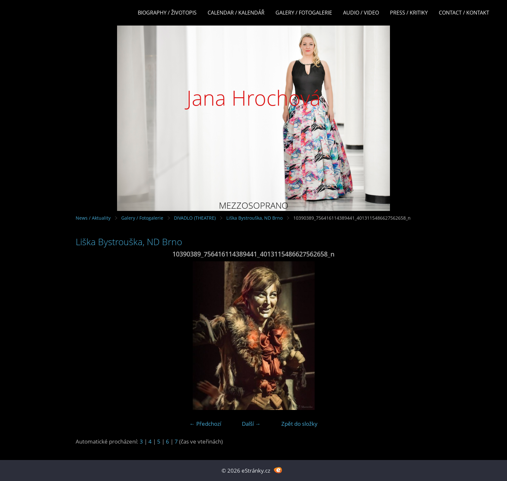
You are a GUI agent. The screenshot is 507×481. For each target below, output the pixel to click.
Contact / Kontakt (464, 12)
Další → (251, 423)
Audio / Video (361, 12)
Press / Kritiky (409, 12)
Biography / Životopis (167, 12)
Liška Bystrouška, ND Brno (254, 218)
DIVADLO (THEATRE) (195, 218)
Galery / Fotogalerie (303, 12)
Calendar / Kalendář (236, 12)
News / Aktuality (93, 218)
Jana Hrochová (254, 98)
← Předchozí (205, 423)
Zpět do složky (299, 423)
